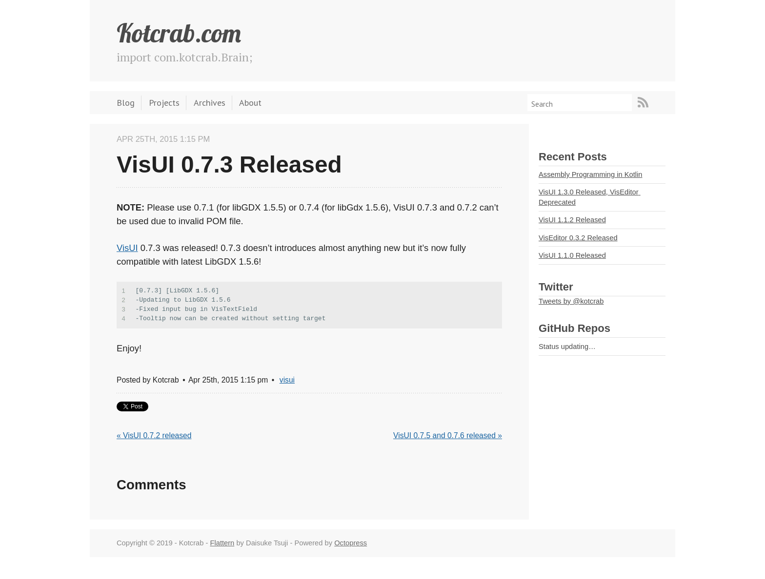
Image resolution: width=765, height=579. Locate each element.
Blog (126, 102)
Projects (164, 102)
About (250, 102)
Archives (209, 102)
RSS (643, 102)
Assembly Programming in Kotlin (590, 174)
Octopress (350, 543)
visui (287, 380)
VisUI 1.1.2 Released (572, 220)
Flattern (222, 543)
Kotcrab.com (179, 33)
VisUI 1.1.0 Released (572, 255)
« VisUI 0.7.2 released (154, 435)
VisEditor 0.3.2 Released (578, 238)
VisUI (127, 248)
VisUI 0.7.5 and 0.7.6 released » (447, 435)
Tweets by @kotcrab (571, 301)
